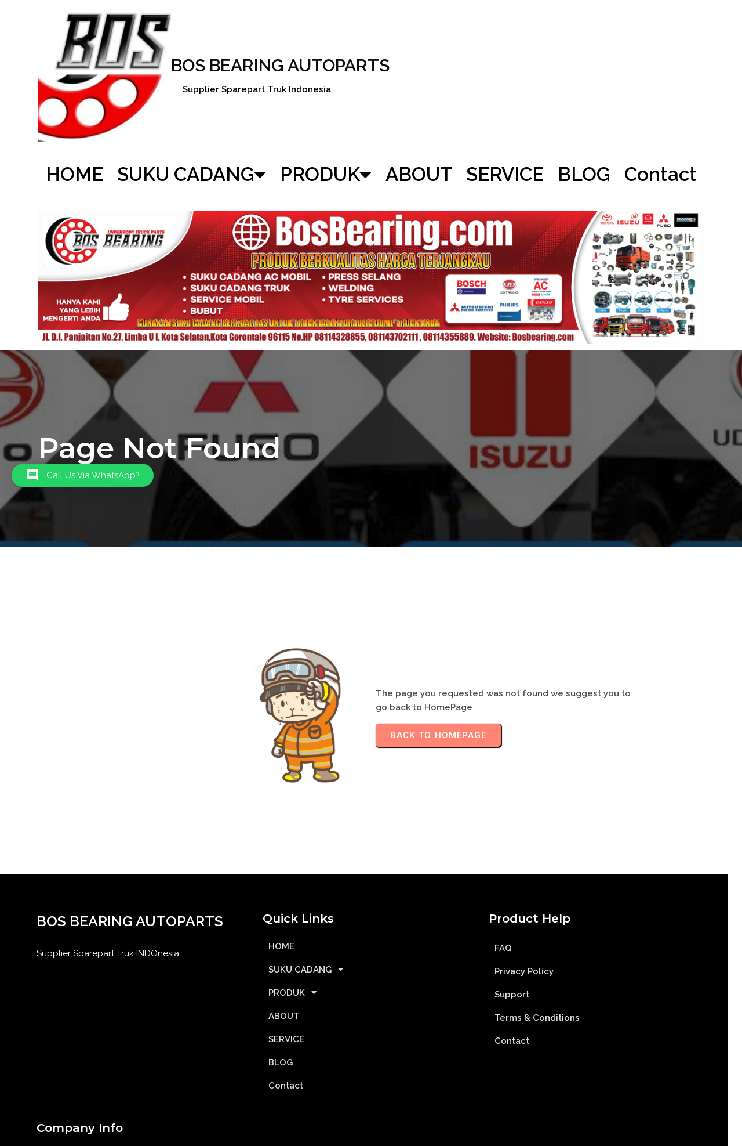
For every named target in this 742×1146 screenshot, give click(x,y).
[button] (83, 483)
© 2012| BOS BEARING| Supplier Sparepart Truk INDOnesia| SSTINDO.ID (371, 1133)
